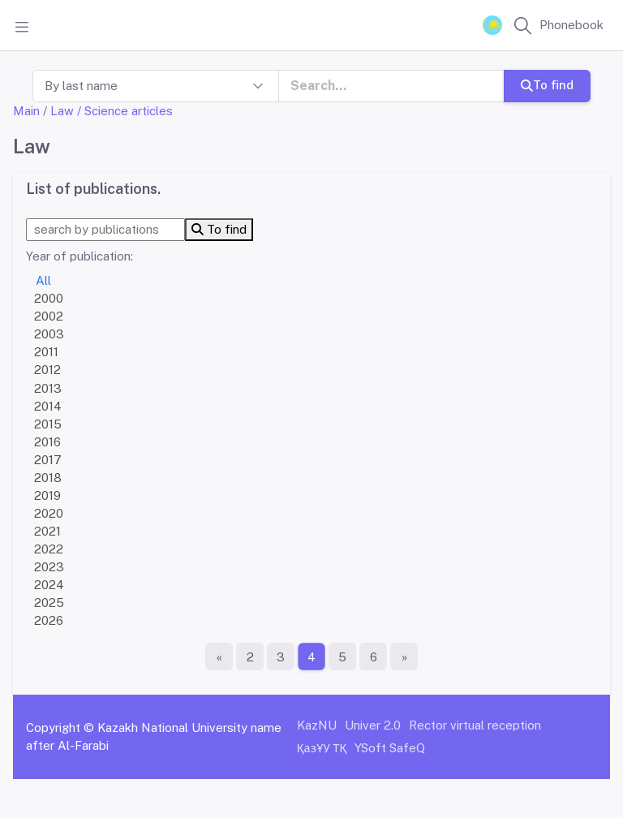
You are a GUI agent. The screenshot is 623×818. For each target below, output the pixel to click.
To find (547, 85)
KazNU (317, 725)
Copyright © (60, 727)
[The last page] (404, 656)
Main (26, 111)
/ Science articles (125, 111)
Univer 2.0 (373, 725)
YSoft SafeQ (389, 748)
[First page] (219, 656)
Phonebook (571, 25)
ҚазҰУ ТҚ (322, 748)
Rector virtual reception (475, 725)
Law (62, 111)
